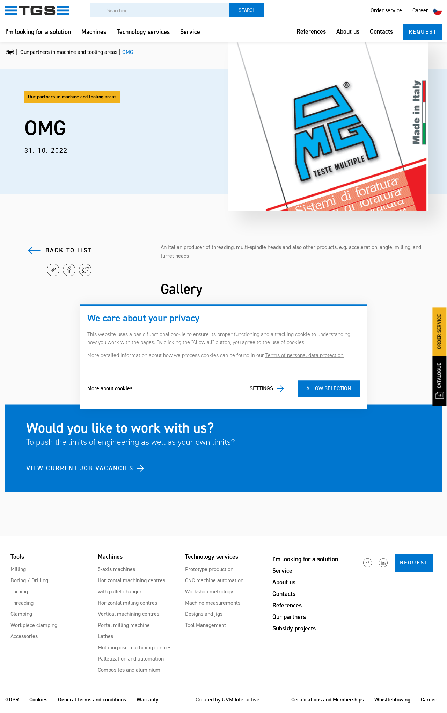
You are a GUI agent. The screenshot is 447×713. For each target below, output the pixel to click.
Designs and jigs (203, 614)
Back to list (68, 250)
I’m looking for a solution (38, 32)
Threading (22, 602)
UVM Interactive (240, 699)
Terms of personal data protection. (304, 355)
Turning (19, 591)
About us (347, 31)
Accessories (24, 636)
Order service (386, 10)
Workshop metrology (209, 591)
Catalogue (439, 381)
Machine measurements (212, 602)
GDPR (12, 699)
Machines (93, 32)
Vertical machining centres (128, 614)
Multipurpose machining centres (134, 647)
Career (420, 10)
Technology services (143, 32)
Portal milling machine (124, 625)
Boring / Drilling (29, 580)
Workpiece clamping (33, 625)
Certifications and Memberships (327, 699)
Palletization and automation (131, 658)
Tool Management (205, 625)
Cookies (38, 699)
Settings (261, 388)
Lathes (105, 636)
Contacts (381, 31)
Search (247, 10)
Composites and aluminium (129, 669)
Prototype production (209, 569)
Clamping (21, 614)
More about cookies (109, 388)
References (311, 31)
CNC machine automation (214, 580)
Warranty (148, 699)
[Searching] (159, 10)
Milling (18, 569)
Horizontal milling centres (127, 602)
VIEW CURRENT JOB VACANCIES (79, 468)
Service (190, 32)
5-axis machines (116, 569)
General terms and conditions (92, 699)
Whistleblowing (392, 699)
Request (423, 31)
